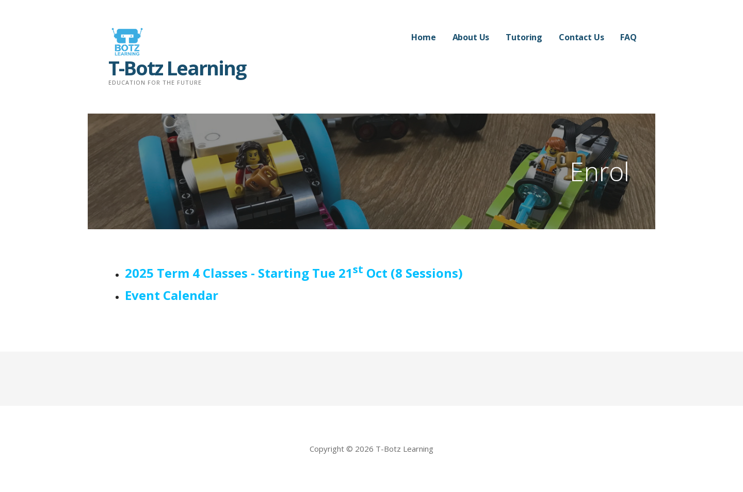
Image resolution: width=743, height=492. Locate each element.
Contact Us (581, 37)
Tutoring (524, 37)
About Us (471, 37)
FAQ (628, 37)
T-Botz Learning (177, 67)
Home (423, 37)
